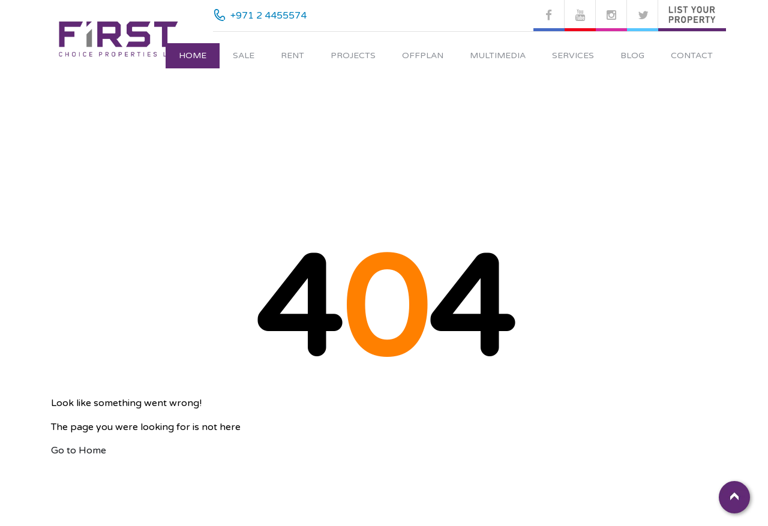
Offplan (422, 55)
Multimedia (498, 55)
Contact (692, 55)
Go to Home (78, 450)
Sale (243, 55)
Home (192, 55)
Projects (353, 55)
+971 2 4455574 (268, 16)
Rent (292, 55)
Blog (632, 55)
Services (573, 55)
